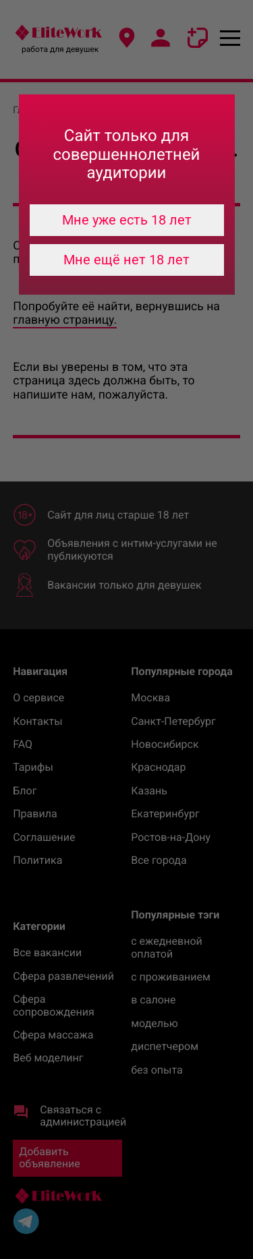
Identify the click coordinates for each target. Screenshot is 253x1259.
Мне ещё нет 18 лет (126, 260)
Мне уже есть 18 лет (127, 220)
